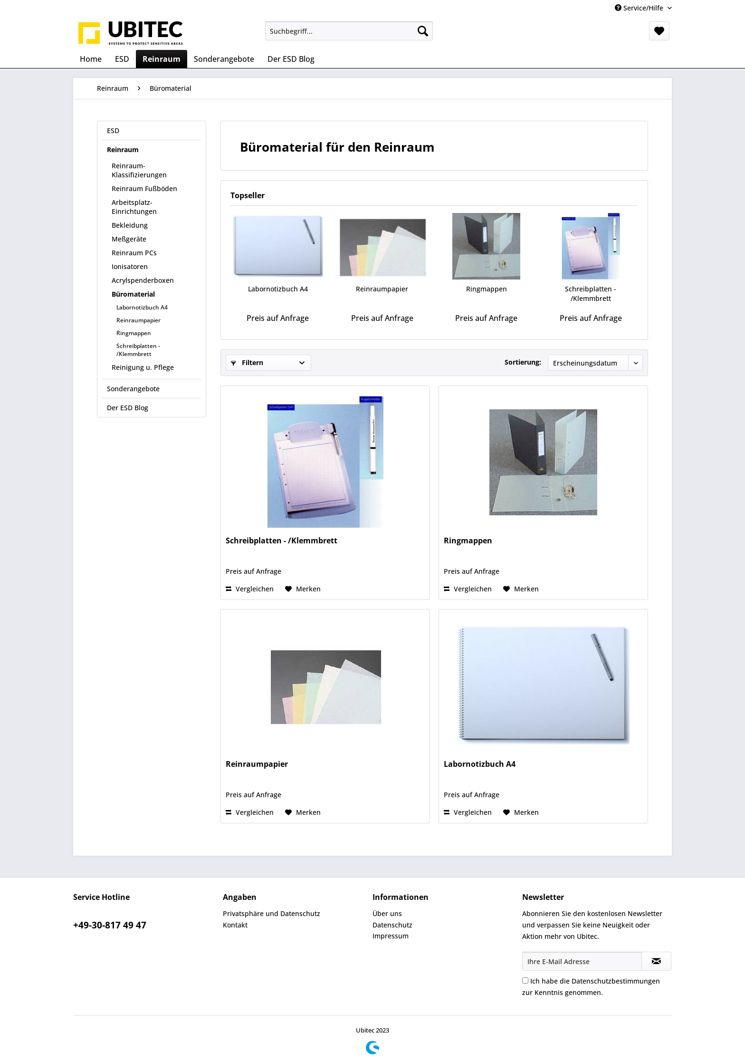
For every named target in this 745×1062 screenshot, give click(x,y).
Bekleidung (130, 225)
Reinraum (123, 149)
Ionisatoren (130, 266)
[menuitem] (349, 30)
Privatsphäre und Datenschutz (271, 913)
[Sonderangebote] (224, 59)
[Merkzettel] (659, 30)
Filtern (247, 362)
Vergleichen (250, 588)
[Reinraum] (161, 59)
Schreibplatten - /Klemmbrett (138, 350)
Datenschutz (392, 924)
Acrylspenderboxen (143, 280)
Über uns (387, 913)
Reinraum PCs (134, 252)
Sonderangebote (133, 388)
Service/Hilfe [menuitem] (640, 7)
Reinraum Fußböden (144, 188)
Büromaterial (133, 294)
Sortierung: (523, 362)
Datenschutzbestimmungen (616, 980)
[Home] (90, 59)
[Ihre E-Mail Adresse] (582, 961)
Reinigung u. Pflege (143, 367)
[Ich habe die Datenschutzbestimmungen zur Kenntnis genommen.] (525, 980)
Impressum (390, 935)
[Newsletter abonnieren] (656, 961)
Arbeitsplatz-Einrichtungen (134, 207)
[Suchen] (423, 30)
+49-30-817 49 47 (109, 925)
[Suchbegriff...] (349, 30)
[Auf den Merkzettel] (303, 589)
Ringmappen (133, 333)
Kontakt (235, 924)
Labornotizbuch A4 (142, 307)
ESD (113, 130)
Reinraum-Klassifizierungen (139, 170)
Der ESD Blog (127, 407)
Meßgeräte (129, 238)
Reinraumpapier (138, 320)
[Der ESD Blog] (291, 59)
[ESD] (122, 59)
